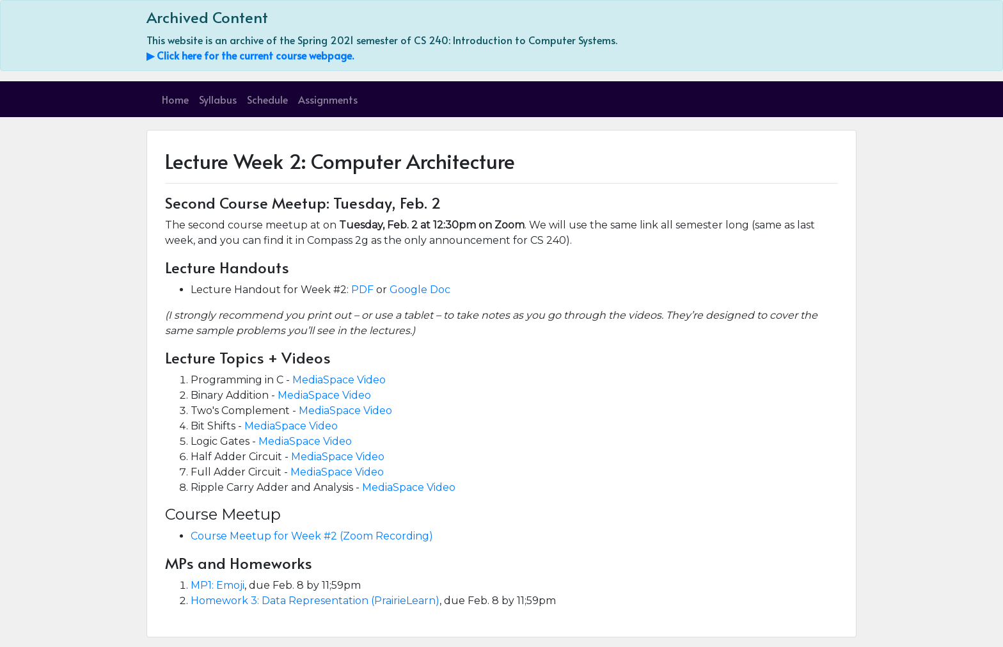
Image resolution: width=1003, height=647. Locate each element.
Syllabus (218, 99)
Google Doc (420, 290)
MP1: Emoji (217, 585)
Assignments (328, 99)
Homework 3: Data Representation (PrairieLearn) (315, 601)
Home (175, 99)
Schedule (267, 99)
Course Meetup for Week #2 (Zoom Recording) (312, 536)
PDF (362, 290)
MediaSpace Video (339, 380)
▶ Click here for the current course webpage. (250, 55)
